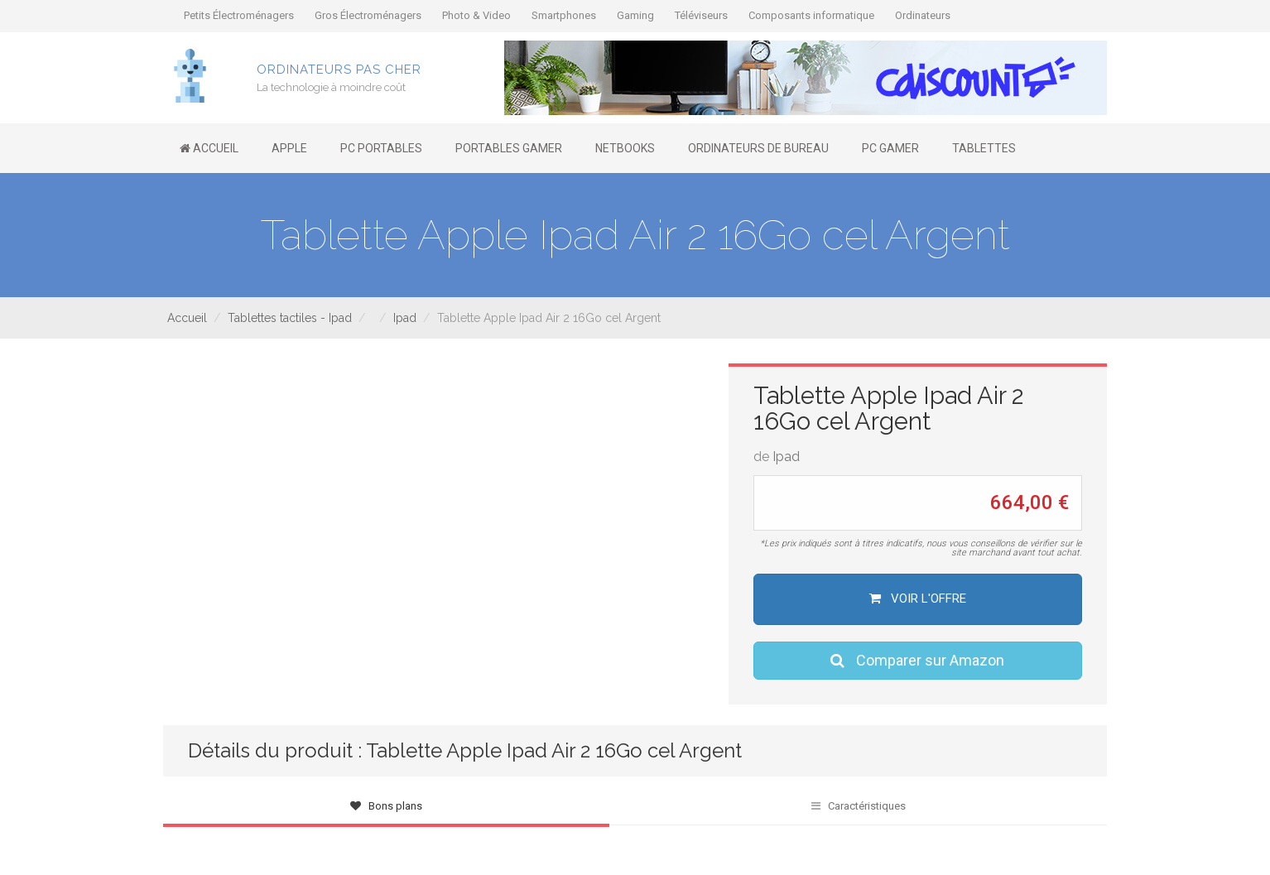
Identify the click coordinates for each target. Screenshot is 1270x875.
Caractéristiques (858, 806)
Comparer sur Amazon (917, 660)
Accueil (187, 318)
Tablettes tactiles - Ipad (290, 318)
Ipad (404, 318)
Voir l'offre (917, 598)
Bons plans (386, 806)
